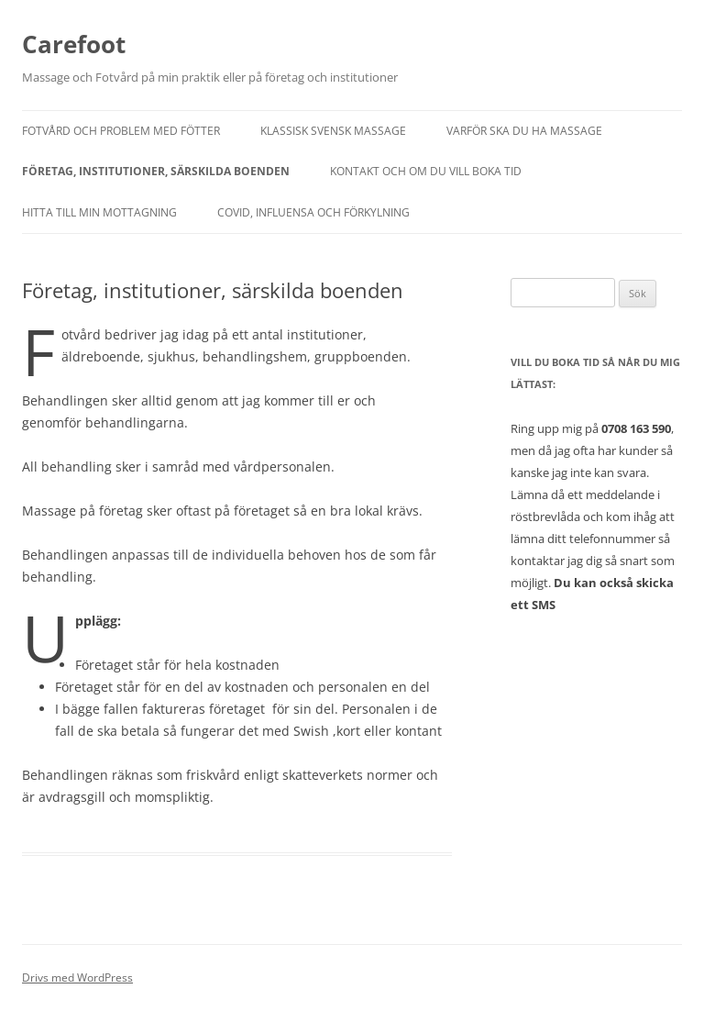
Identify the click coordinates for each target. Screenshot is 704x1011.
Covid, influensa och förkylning (313, 212)
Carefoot (74, 44)
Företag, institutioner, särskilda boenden (156, 171)
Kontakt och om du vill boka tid (426, 171)
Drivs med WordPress (77, 977)
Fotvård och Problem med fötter (121, 131)
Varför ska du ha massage (524, 131)
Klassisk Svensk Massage (333, 131)
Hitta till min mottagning (99, 212)
